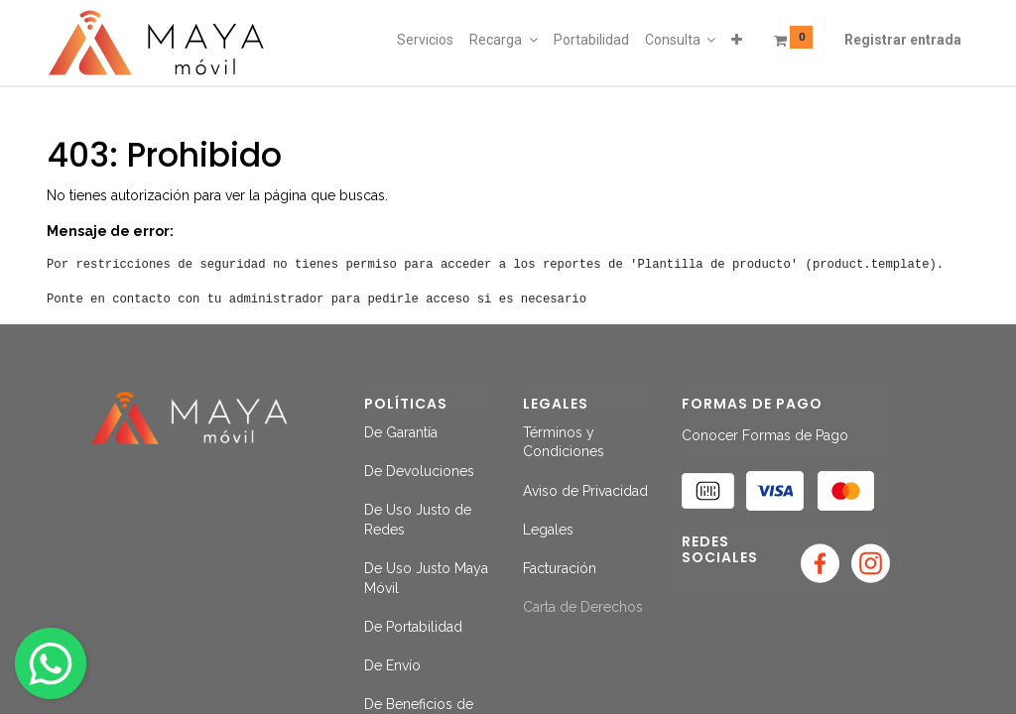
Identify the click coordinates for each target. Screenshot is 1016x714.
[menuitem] (425, 41)
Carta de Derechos (583, 607)
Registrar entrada (902, 40)
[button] (736, 41)
